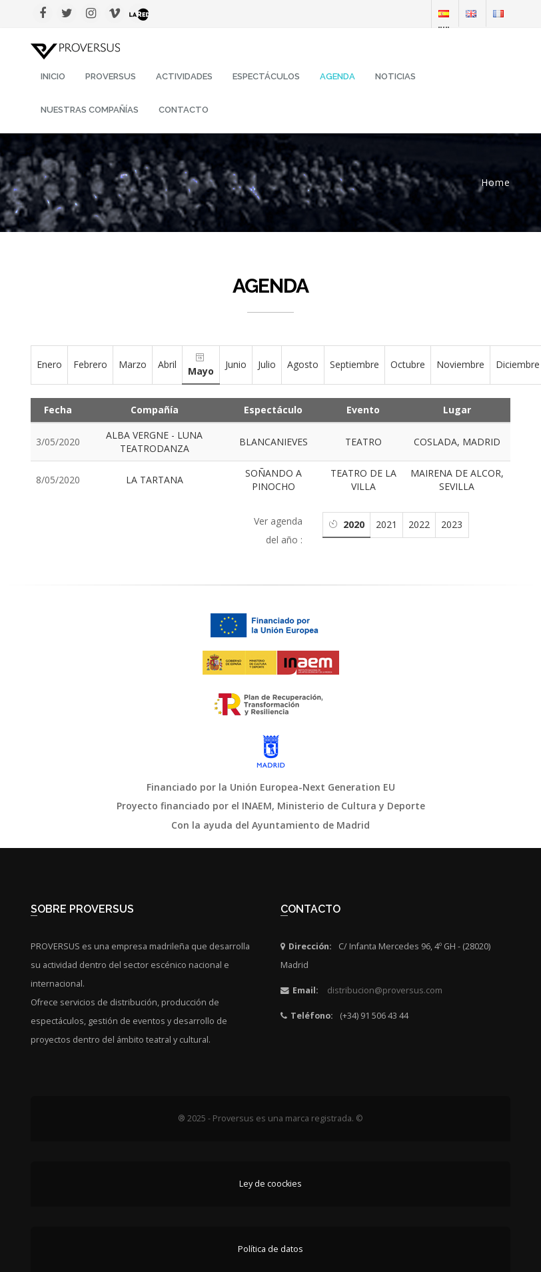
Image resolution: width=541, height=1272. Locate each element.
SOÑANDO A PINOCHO (273, 480)
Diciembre (518, 364)
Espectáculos (266, 76)
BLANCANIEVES (273, 441)
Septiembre (354, 364)
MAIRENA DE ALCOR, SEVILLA (457, 480)
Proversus (110, 76)
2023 (451, 524)
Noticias (395, 76)
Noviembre (460, 364)
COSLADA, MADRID (457, 441)
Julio (267, 364)
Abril (167, 364)
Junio (236, 364)
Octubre (407, 364)
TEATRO (363, 441)
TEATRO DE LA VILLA (363, 480)
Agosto (302, 364)
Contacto (184, 110)
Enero (49, 364)
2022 (419, 524)
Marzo (133, 364)
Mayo (201, 371)
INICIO (53, 76)
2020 (353, 524)
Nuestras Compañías (90, 110)
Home (495, 182)
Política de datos (270, 1249)
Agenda (337, 76)
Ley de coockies (270, 1183)
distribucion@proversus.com (384, 990)
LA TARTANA (154, 479)
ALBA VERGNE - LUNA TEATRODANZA (154, 442)
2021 (386, 524)
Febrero (90, 364)
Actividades (184, 76)
